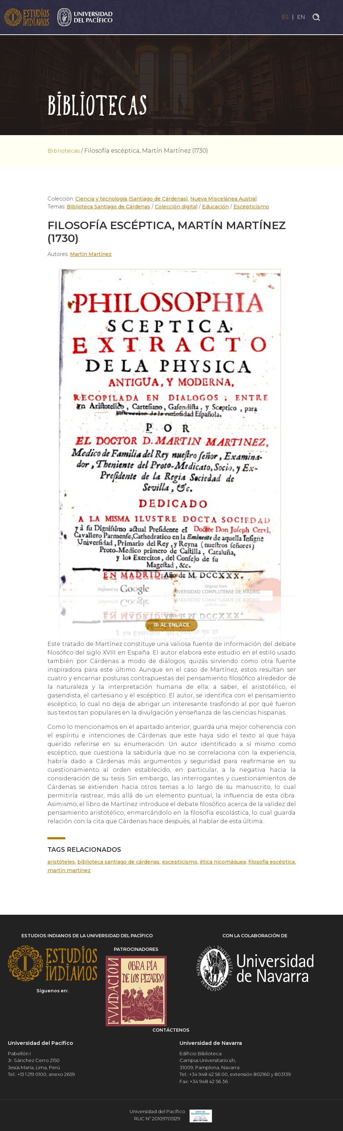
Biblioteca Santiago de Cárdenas (109, 206)
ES (284, 17)
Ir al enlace (171, 625)
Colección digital (176, 206)
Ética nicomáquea (244, 862)
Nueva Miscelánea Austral (224, 199)
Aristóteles (61, 862)
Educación (215, 206)
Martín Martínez (91, 254)
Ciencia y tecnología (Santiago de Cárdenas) (131, 199)
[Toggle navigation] (332, 17)
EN (301, 17)
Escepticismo (252, 206)
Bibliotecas (64, 150)
